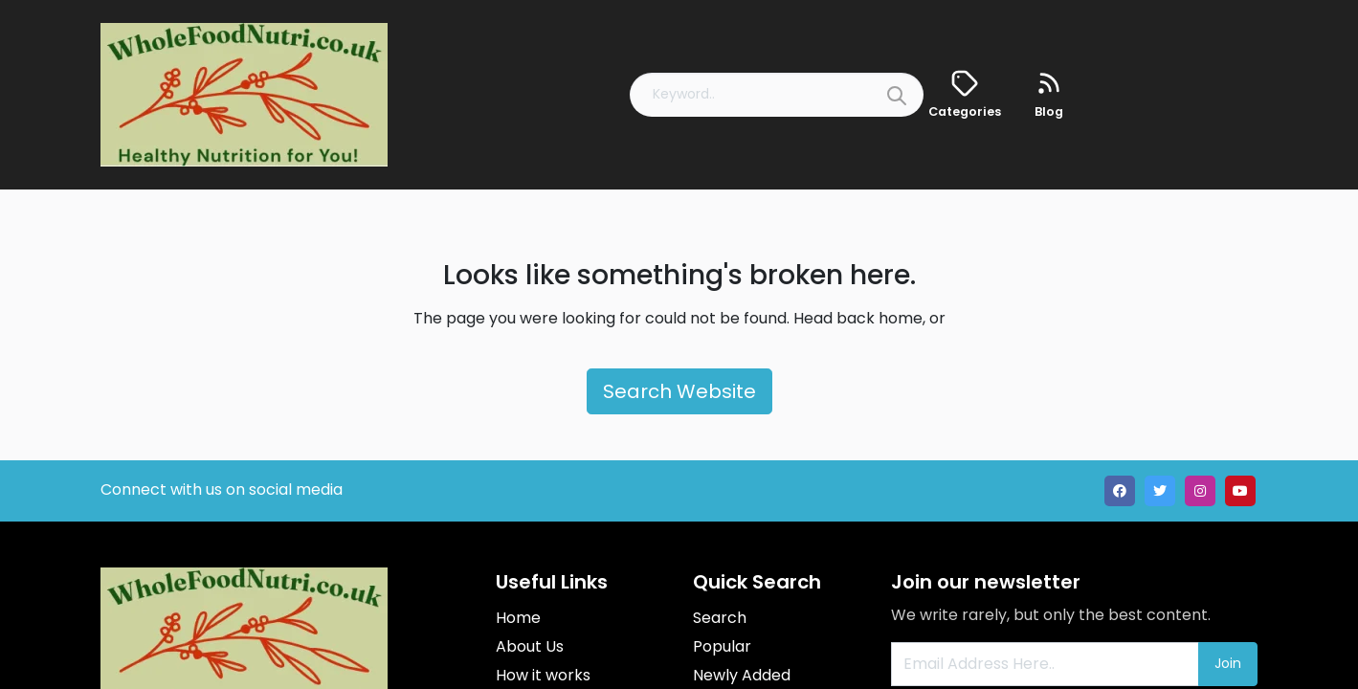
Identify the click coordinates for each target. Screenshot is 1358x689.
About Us (530, 646)
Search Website (679, 391)
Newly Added (741, 675)
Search (719, 618)
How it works (543, 675)
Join (1227, 663)
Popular (722, 646)
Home (518, 618)
